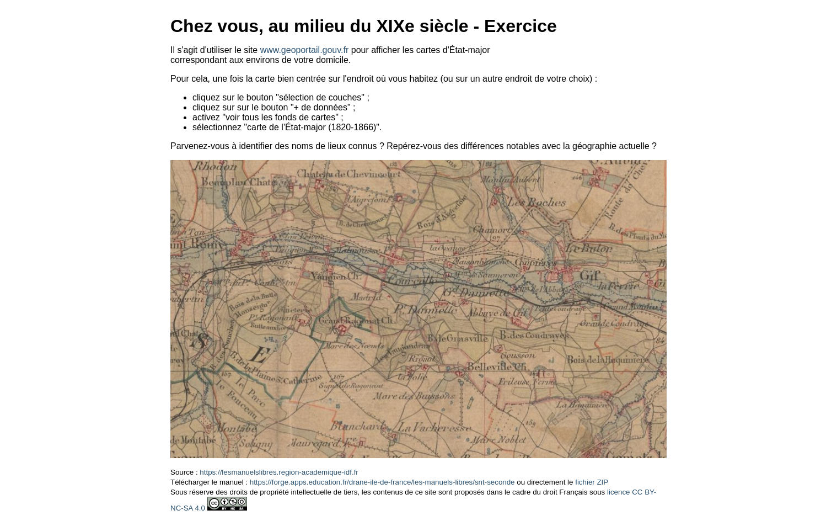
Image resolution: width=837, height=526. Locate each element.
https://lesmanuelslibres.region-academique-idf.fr (279, 472)
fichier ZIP (591, 482)
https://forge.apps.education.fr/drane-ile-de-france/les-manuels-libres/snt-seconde (382, 482)
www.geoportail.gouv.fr (304, 50)
